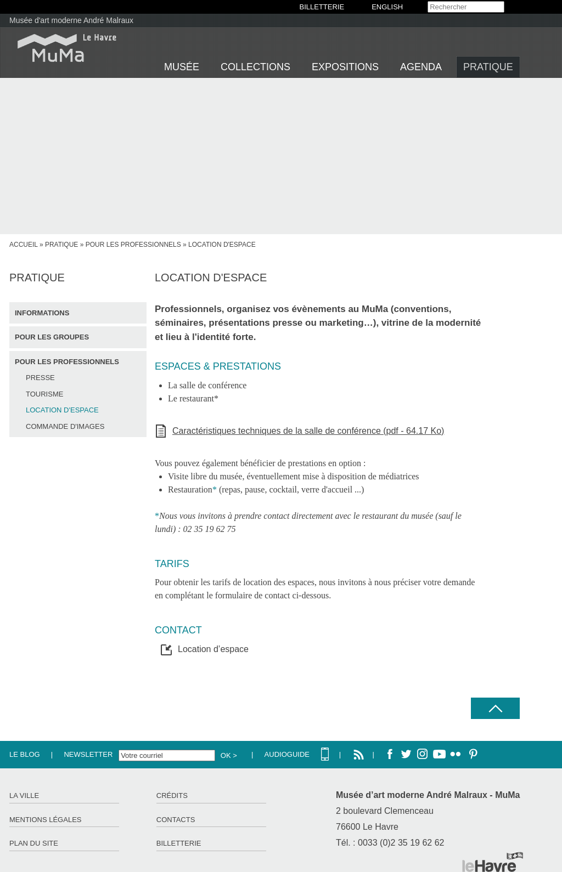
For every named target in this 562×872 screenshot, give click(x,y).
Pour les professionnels (133, 244)
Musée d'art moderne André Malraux (71, 20)
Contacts (175, 820)
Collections (255, 66)
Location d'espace (62, 410)
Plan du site (33, 843)
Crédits (172, 795)
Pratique (488, 66)
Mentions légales (45, 820)
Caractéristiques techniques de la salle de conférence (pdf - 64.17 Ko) (308, 430)
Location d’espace (213, 649)
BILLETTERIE (322, 7)
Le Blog (24, 754)
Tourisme (44, 394)
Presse (40, 377)
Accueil (23, 244)
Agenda (421, 66)
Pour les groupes (52, 337)
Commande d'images (65, 426)
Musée (181, 66)
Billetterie (178, 843)
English (387, 7)
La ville (24, 795)
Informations (42, 313)
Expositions (345, 66)
